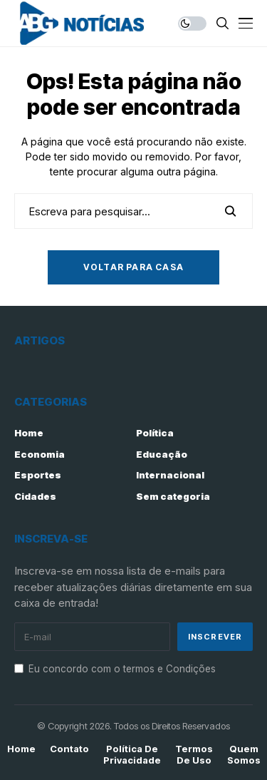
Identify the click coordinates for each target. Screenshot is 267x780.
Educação (161, 454)
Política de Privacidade (132, 755)
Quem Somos (244, 755)
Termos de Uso (194, 755)
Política (155, 432)
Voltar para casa (133, 267)
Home (28, 432)
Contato (69, 749)
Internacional (170, 475)
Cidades (35, 496)
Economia (39, 454)
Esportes (37, 475)
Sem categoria (173, 496)
